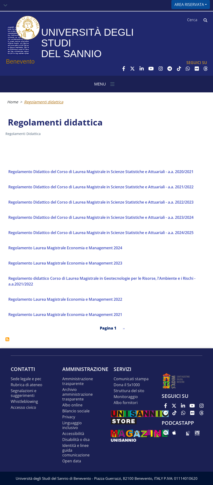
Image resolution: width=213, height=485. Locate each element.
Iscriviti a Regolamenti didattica (7, 339)
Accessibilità (73, 433)
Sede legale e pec (26, 378)
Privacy (68, 417)
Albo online (72, 405)
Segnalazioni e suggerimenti (23, 393)
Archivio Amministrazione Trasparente (77, 394)
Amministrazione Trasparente (77, 381)
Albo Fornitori (126, 402)
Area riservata (189, 4)
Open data (71, 461)
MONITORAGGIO (126, 396)
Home (12, 102)
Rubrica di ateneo (26, 384)
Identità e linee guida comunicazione (76, 450)
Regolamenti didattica (43, 102)
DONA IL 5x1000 (127, 384)
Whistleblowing (24, 401)
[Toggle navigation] (5, 5)
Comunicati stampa (131, 378)
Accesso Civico (23, 407)
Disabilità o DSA (76, 439)
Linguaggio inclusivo (72, 425)
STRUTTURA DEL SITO (129, 390)
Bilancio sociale (76, 411)
